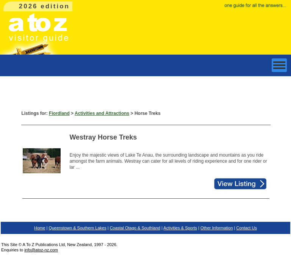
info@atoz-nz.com (41, 250)
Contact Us (246, 228)
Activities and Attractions (102, 113)
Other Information (216, 228)
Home (39, 228)
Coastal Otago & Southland (135, 228)
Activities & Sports (180, 228)
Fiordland (59, 113)
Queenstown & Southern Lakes (77, 228)
